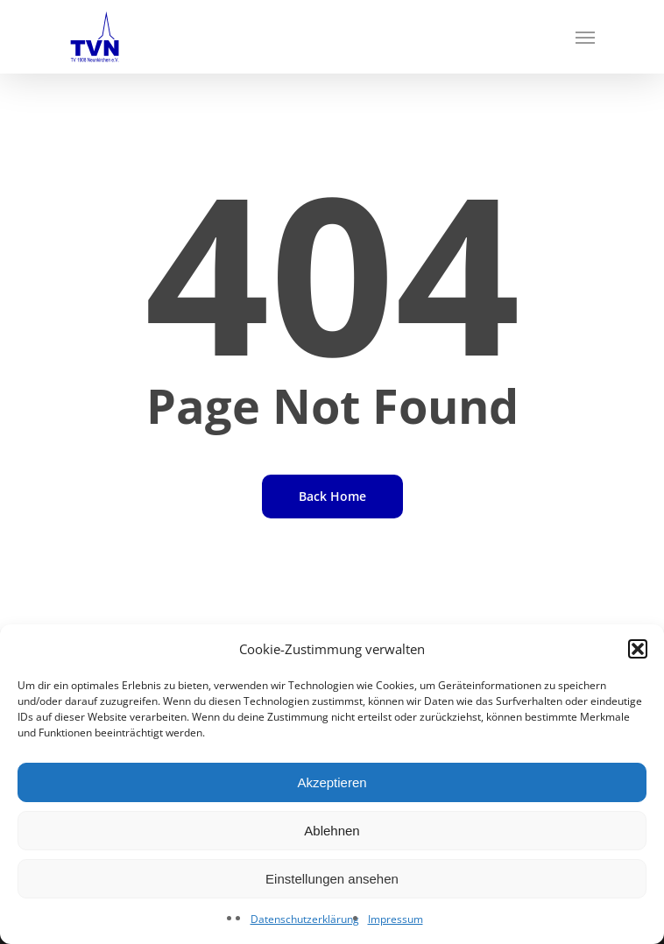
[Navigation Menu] (585, 37)
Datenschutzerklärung (305, 919)
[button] (637, 649)
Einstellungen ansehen (332, 878)
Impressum (395, 919)
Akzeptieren (331, 782)
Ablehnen (331, 830)
